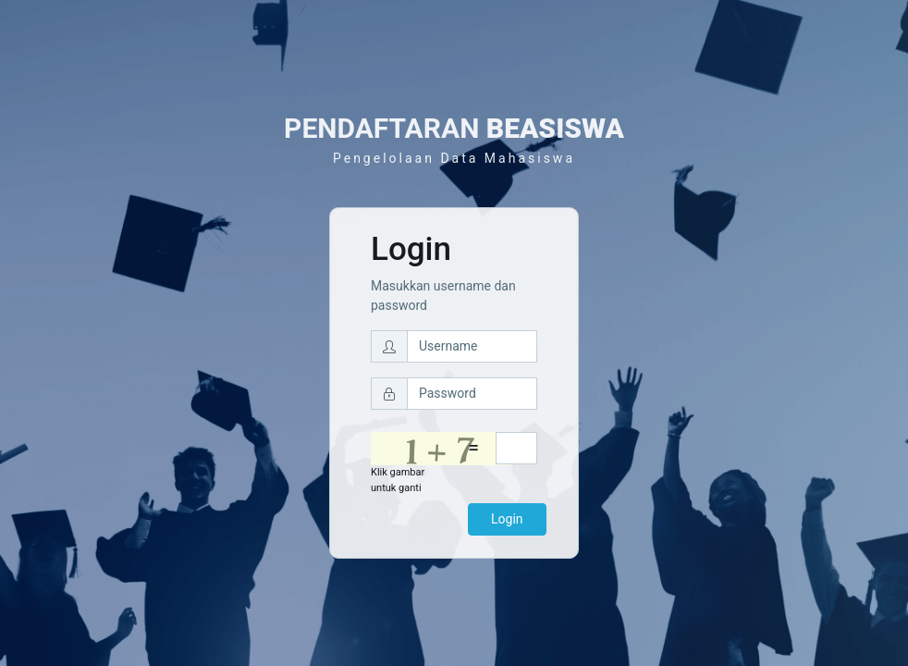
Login (507, 519)
